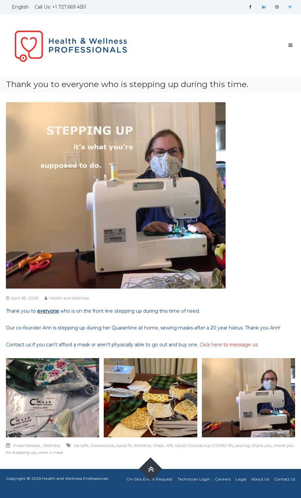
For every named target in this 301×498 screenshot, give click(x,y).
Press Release (27, 445)
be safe (81, 445)
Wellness (51, 445)
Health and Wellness (69, 298)
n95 (169, 445)
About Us (260, 479)
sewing (242, 445)
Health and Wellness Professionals (75, 478)
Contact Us (284, 479)
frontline (142, 445)
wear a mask (50, 452)
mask (158, 445)
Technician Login (194, 479)
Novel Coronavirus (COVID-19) (204, 445)
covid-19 (124, 445)
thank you (262, 445)
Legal (240, 479)
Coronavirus (102, 445)
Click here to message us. (229, 345)
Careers (223, 479)
